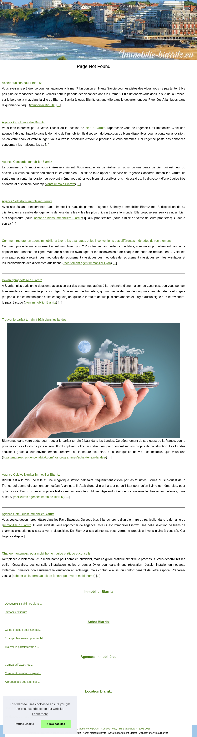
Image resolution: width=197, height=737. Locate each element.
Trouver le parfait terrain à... (22, 646)
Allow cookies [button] (56, 723)
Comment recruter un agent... (23, 673)
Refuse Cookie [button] (24, 723)
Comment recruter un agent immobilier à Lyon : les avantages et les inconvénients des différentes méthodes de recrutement (86, 240)
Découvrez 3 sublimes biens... (23, 603)
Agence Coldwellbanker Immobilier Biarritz (31, 474)
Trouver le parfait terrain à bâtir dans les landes (34, 319)
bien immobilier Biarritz (40, 302)
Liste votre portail (89, 728)
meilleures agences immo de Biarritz (38, 497)
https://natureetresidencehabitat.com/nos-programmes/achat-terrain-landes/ (54, 457)
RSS (121, 728)
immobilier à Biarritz (17, 525)
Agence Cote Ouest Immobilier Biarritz (28, 514)
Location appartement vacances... (25, 699)
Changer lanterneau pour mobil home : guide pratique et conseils (46, 553)
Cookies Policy (109, 728)
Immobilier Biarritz (16, 612)
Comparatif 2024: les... (19, 664)
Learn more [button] (40, 714)
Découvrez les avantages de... (23, 707)
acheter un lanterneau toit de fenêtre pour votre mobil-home (53, 575)
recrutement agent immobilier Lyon (87, 263)
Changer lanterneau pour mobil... (25, 638)
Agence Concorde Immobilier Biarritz (27, 161)
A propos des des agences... (22, 681)
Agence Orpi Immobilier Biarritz (23, 122)
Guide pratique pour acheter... (23, 629)
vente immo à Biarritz (60, 184)
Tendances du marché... (19, 716)
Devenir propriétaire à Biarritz (22, 280)
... (58, 105)
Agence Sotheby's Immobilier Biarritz (27, 201)
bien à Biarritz (95, 128)
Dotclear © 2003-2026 (138, 728)
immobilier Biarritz (42, 105)
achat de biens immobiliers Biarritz (58, 218)
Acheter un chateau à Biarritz (22, 82)
